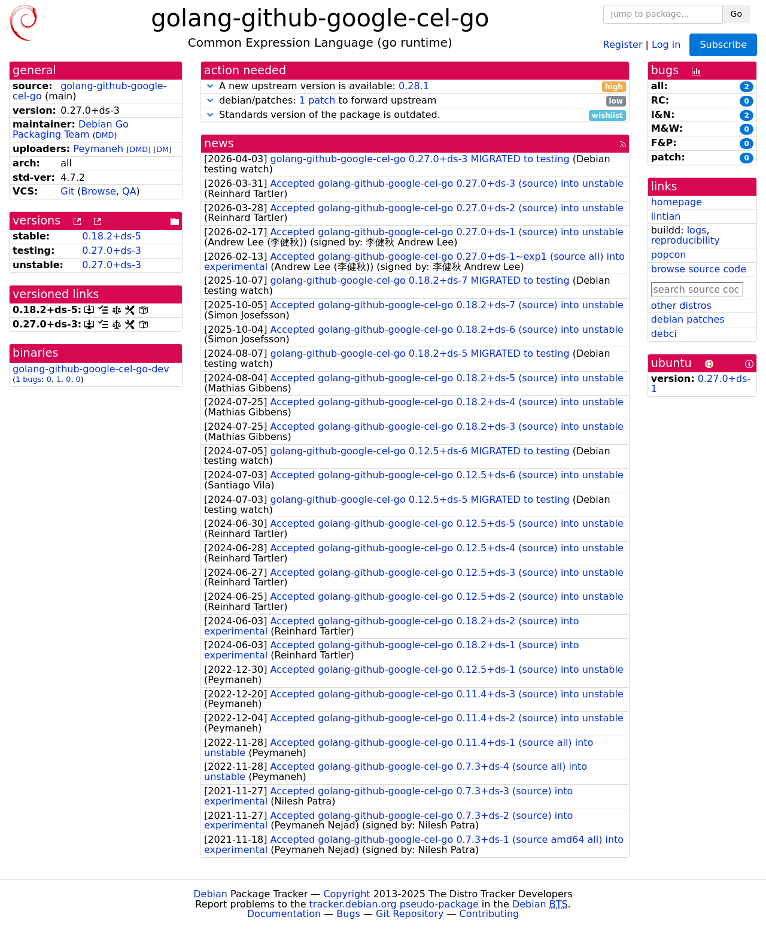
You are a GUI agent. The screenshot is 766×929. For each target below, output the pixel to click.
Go (736, 14)
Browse (98, 191)
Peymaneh (98, 148)
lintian (666, 216)
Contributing (489, 913)
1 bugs (28, 379)
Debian (210, 894)
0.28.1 (414, 86)
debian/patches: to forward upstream (415, 101)
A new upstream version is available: (415, 86)
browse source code (698, 269)
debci (664, 333)
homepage (676, 202)
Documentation (284, 913)
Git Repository (409, 913)
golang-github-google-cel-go (89, 91)
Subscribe (723, 44)
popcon (668, 254)
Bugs (348, 913)
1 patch (317, 100)
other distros (681, 305)
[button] (210, 86)
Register (623, 44)
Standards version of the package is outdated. (415, 115)
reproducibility (685, 240)
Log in (666, 44)
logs (697, 230)
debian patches (688, 319)
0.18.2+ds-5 (111, 236)
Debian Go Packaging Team (71, 129)
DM (162, 149)
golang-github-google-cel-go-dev (91, 369)
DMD (105, 134)
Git (67, 191)
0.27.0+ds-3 (111, 250)
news (219, 143)
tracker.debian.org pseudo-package (394, 904)
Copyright (346, 894)
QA (129, 191)
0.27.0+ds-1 (701, 383)
